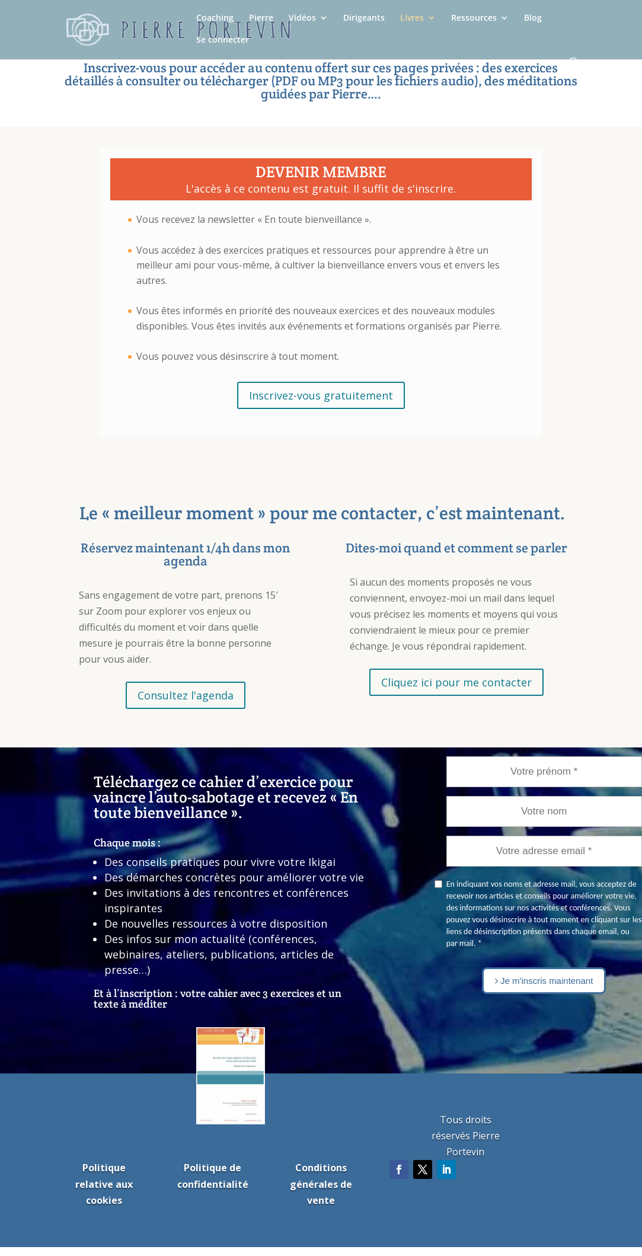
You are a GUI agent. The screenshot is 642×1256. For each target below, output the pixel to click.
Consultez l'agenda (186, 695)
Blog (533, 18)
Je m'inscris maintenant (544, 981)
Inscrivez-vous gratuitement (321, 395)
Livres (412, 18)
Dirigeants (364, 18)
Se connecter (222, 40)
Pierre (261, 18)
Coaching (215, 18)
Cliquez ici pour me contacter (456, 682)
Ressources (474, 18)
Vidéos (302, 18)
